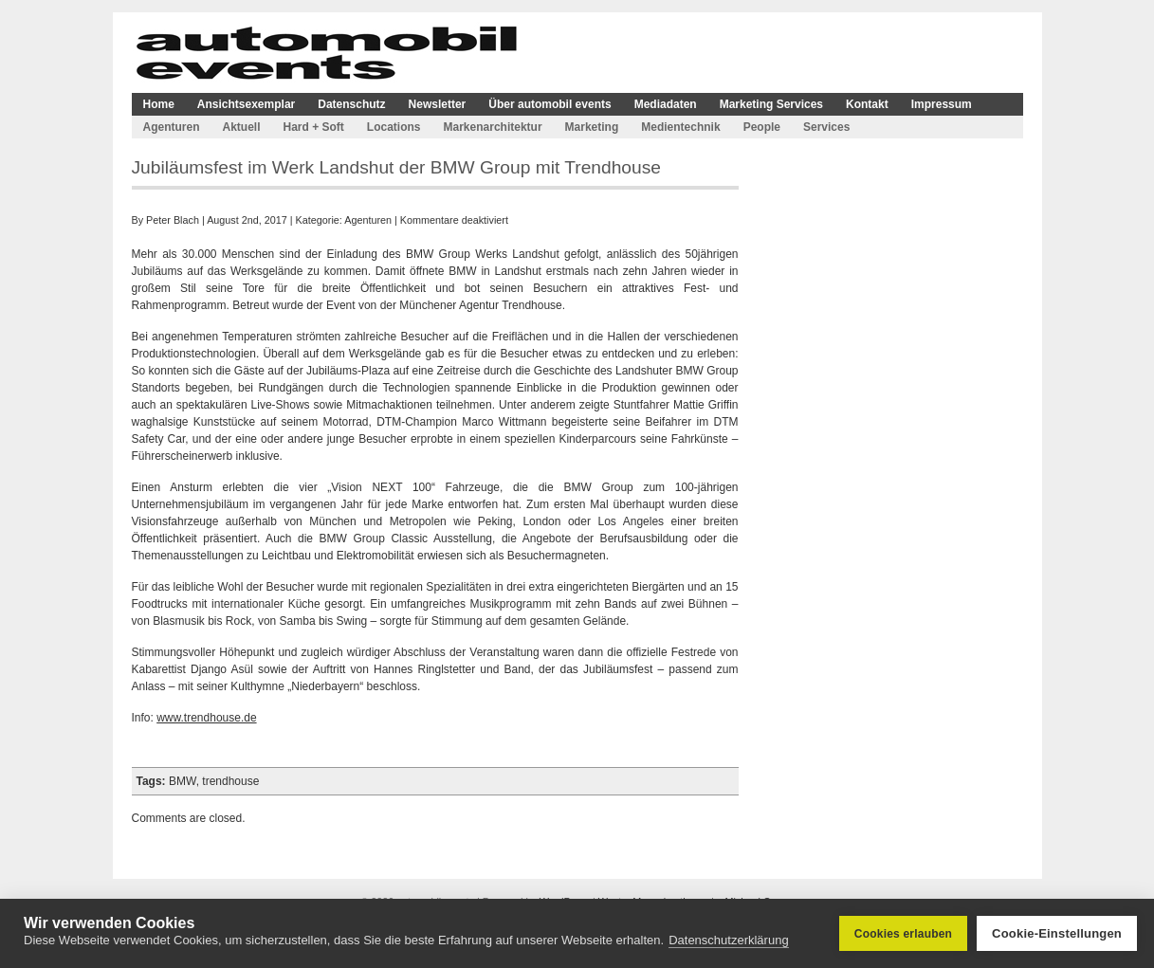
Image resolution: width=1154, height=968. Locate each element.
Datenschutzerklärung (728, 940)
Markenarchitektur (493, 127)
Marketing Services (771, 104)
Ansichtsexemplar (246, 104)
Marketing (592, 127)
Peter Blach (172, 220)
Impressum (941, 104)
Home (158, 104)
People (761, 127)
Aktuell (242, 127)
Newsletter (438, 104)
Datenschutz (351, 104)
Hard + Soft (314, 127)
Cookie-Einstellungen (1057, 933)
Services (826, 127)
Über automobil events (549, 104)
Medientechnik (680, 127)
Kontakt (867, 104)
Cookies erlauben (903, 934)
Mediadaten (665, 104)
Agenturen (171, 127)
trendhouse (230, 781)
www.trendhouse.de (206, 717)
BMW (182, 781)
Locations (394, 127)
